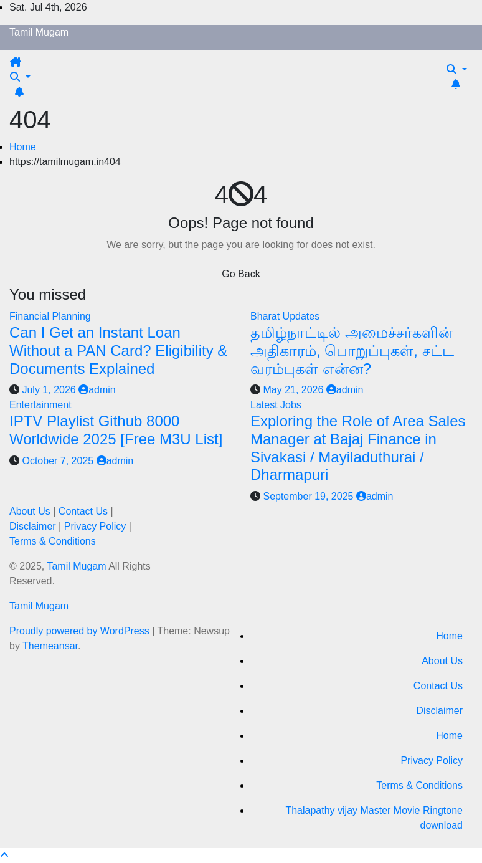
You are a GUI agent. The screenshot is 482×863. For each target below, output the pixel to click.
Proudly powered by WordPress (80, 631)
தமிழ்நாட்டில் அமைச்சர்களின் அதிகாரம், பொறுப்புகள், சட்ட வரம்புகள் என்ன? (352, 350)
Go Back (241, 274)
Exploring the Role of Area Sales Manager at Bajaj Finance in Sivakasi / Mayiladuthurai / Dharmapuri (358, 447)
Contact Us (83, 511)
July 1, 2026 (50, 389)
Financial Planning (50, 316)
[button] (20, 77)
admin (97, 389)
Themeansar (50, 646)
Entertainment (40, 404)
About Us (29, 511)
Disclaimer (32, 526)
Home (22, 146)
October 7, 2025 (59, 460)
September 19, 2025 (309, 496)
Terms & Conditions (52, 541)
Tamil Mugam (39, 32)
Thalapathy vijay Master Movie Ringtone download (374, 818)
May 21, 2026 (294, 389)
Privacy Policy (95, 526)
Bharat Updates (284, 316)
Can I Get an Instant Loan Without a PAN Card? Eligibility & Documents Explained (118, 350)
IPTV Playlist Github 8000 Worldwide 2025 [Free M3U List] (115, 429)
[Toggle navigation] (32, 65)
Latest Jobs (275, 404)
